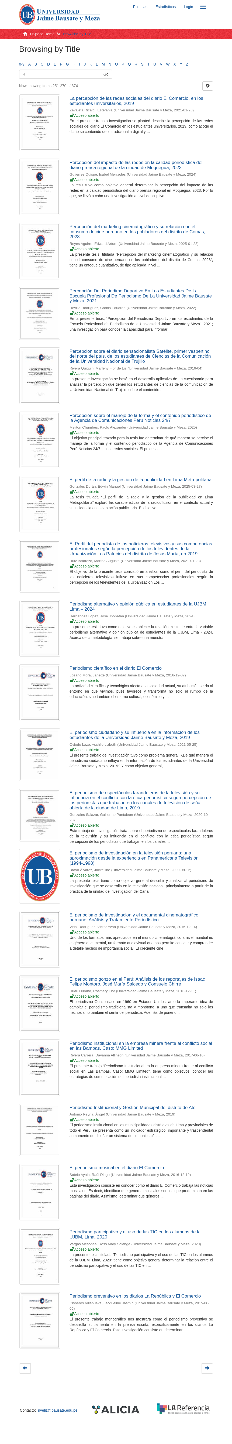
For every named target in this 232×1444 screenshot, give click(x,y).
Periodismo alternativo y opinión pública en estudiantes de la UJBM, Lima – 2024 (138, 606)
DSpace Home (42, 34)
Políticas (140, 7)
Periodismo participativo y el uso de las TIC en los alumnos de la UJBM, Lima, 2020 (135, 1234)
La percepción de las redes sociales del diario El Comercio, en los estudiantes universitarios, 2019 (136, 101)
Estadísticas (165, 7)
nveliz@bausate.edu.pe (58, 1410)
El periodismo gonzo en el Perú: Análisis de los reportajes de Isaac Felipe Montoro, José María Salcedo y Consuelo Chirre (137, 982)
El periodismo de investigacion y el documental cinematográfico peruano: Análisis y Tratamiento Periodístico (134, 917)
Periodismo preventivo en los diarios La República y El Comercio (135, 1296)
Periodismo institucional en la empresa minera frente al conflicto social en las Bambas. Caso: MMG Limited (141, 1046)
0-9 (22, 64)
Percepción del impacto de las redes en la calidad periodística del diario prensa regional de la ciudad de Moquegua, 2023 (136, 165)
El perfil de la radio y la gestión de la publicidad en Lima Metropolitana (141, 479)
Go (106, 74)
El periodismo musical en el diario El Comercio (117, 1167)
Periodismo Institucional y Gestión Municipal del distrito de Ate (133, 1107)
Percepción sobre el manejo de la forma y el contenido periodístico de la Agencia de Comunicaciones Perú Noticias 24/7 (140, 418)
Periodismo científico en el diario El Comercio (116, 668)
